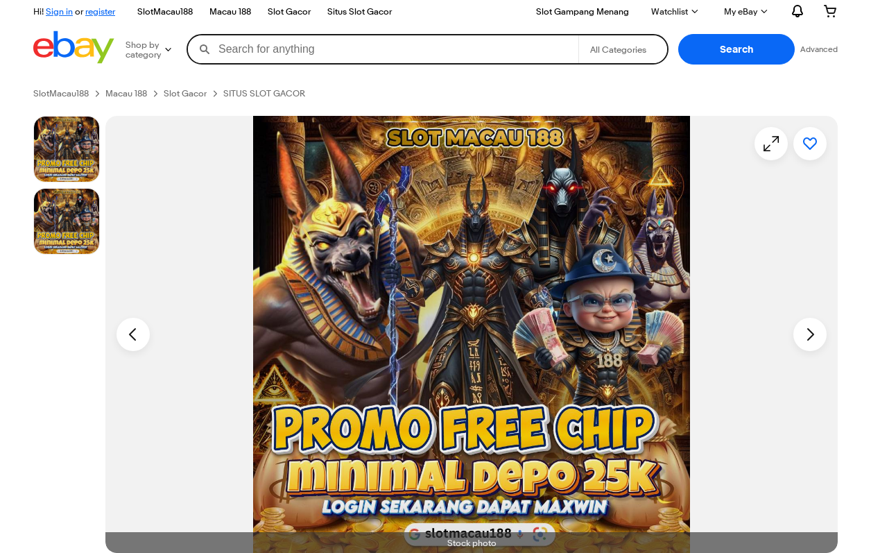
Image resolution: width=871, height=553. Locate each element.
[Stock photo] (66, 149)
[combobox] (383, 49)
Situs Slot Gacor (359, 11)
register (100, 11)
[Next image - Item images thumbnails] (810, 334)
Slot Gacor (289, 11)
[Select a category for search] (623, 49)
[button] (736, 49)
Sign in (59, 11)
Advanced (819, 49)
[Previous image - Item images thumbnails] (133, 334)
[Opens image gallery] (771, 143)
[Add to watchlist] (810, 143)
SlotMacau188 (165, 11)
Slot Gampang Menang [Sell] (582, 11)
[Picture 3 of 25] (66, 221)
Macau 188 (230, 11)
